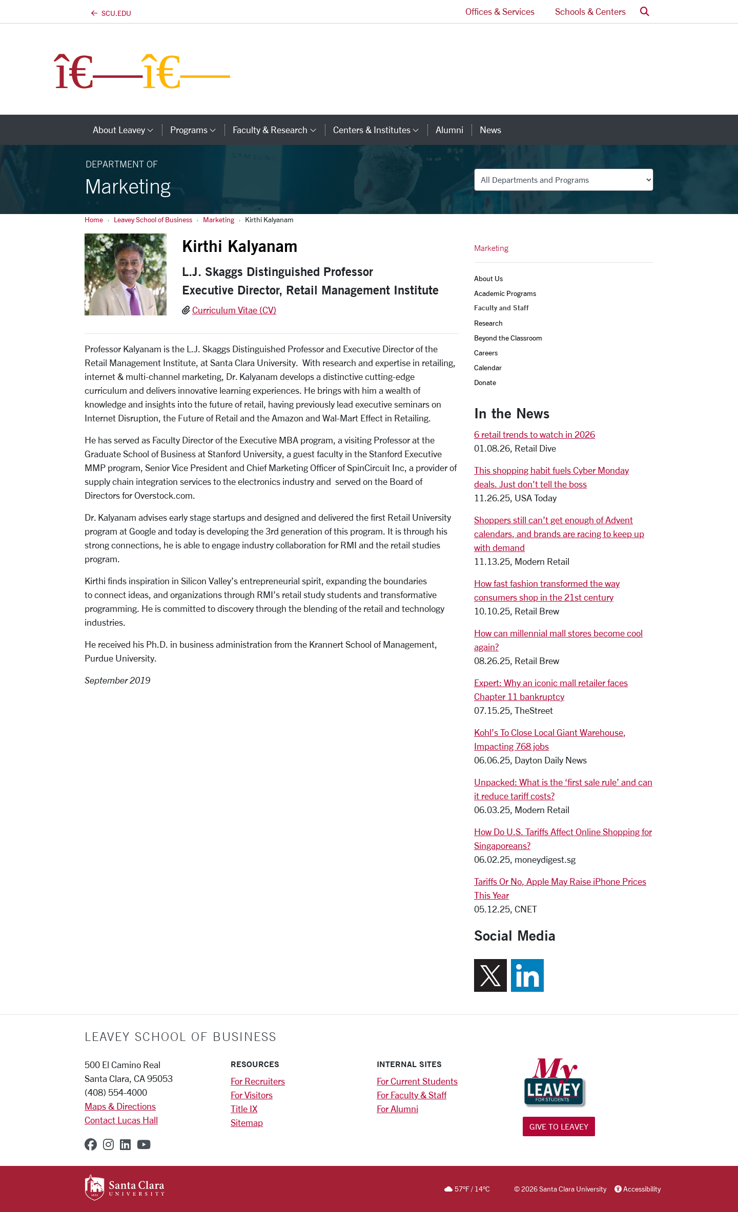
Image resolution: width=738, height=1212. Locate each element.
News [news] (490, 129)
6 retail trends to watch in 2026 (534, 434)
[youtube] (144, 1144)
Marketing (218, 219)
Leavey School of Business (153, 219)
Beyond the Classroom (508, 337)
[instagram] (108, 1144)
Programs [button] (197, 129)
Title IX (244, 1108)
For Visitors (252, 1095)
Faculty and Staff (501, 307)
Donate (485, 382)
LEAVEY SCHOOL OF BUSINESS (181, 1036)
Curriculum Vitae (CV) (234, 310)
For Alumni (397, 1108)
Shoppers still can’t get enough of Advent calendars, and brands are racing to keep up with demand (559, 533)
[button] (644, 12)
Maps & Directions (120, 1106)
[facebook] (91, 1144)
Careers (486, 352)
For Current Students (417, 1081)
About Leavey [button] (127, 129)
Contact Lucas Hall (121, 1120)
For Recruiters (258, 1081)
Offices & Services (500, 11)
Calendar (488, 367)
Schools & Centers (590, 11)
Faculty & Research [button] (278, 129)
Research (488, 322)
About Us (488, 278)
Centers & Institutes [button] (380, 129)
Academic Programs (505, 293)
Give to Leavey (558, 1126)
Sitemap (247, 1122)
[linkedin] (125, 1144)
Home (94, 219)
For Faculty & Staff (411, 1095)
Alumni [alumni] (449, 129)
